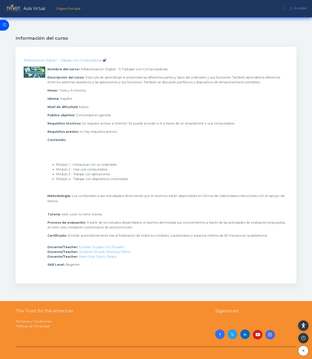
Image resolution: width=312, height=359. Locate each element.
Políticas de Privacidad (32, 326)
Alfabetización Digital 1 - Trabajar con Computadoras (63, 60)
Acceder (298, 8)
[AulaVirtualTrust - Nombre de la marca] (25, 8)
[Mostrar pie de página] (303, 338)
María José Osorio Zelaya (97, 257)
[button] (303, 325)
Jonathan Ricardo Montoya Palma (104, 252)
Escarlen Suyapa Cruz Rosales (101, 247)
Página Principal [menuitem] (68, 9)
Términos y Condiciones (33, 321)
